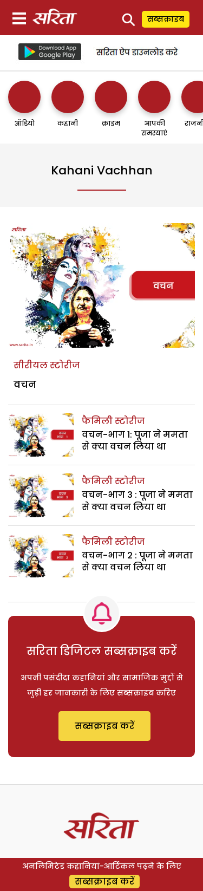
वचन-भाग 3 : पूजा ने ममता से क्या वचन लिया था (137, 501)
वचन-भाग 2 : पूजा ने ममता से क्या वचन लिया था (137, 561)
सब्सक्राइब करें (104, 726)
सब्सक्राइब (165, 19)
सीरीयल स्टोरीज (47, 365)
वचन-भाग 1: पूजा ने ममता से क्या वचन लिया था (135, 440)
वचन (25, 384)
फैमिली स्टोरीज (113, 421)
